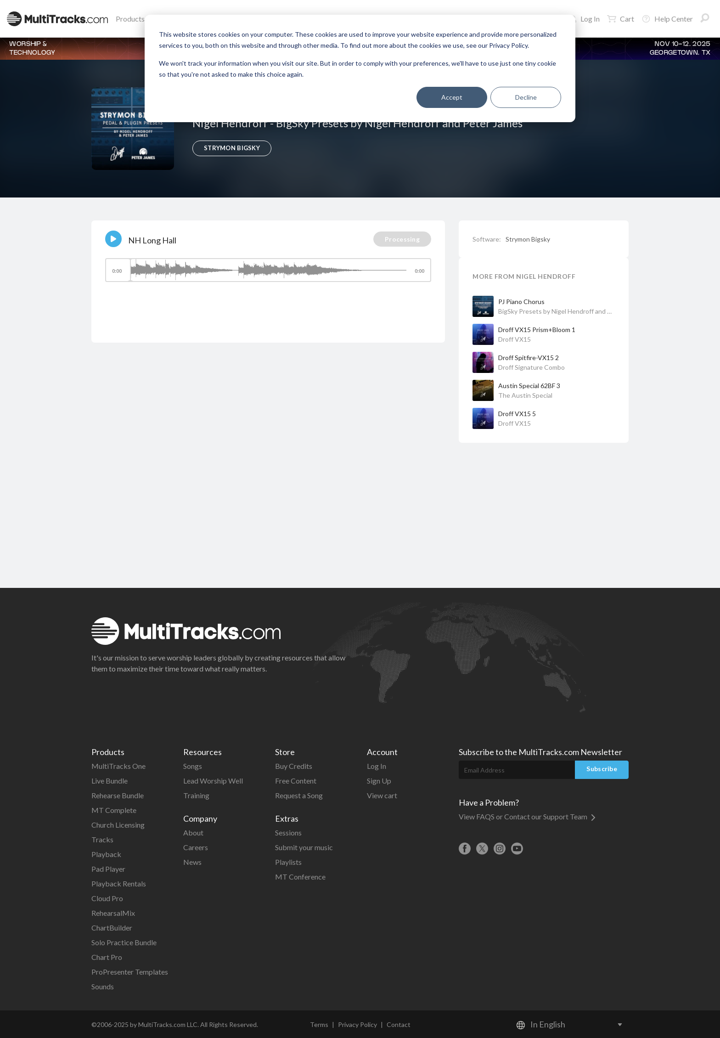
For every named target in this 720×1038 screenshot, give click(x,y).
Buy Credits (293, 766)
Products (132, 18)
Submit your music (304, 847)
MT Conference (300, 876)
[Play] (113, 239)
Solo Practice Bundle (124, 942)
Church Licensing (118, 824)
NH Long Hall (152, 240)
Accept (451, 97)
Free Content (295, 780)
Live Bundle (109, 780)
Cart (620, 18)
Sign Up (379, 780)
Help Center (667, 18)
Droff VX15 (514, 339)
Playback (106, 854)
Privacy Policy (357, 1024)
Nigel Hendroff (231, 123)
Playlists (288, 861)
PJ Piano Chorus (521, 301)
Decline (526, 97)
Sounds (102, 986)
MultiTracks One (118, 766)
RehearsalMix (113, 912)
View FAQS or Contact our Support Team (527, 816)
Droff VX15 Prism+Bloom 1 (536, 329)
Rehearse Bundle (117, 795)
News (192, 861)
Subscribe (601, 769)
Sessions (288, 832)
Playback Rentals (118, 883)
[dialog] (360, 68)
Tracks (102, 839)
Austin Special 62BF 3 (529, 385)
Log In (585, 18)
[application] (268, 274)
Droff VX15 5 (517, 413)
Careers (195, 847)
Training (196, 795)
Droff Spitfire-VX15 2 (528, 357)
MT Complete (113, 810)
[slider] (268, 270)
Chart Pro (106, 957)
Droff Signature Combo (531, 367)
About (193, 832)
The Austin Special (525, 395)
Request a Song (299, 795)
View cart (382, 795)
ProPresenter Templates (129, 971)
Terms (319, 1024)
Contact (399, 1024)
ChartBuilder (111, 927)
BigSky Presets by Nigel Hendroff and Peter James (399, 123)
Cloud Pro (107, 898)
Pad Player (108, 868)
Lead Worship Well (213, 780)
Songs (192, 766)
